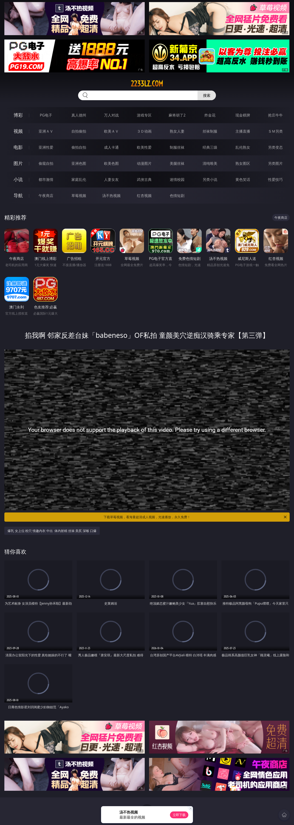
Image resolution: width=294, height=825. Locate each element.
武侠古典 (144, 179)
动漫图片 (144, 163)
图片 (18, 163)
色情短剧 (177, 195)
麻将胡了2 (177, 115)
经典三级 (210, 147)
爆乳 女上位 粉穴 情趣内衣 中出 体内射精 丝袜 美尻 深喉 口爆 (52, 531)
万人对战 (111, 115)
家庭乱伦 (78, 179)
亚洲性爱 (46, 147)
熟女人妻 (177, 131)
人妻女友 (111, 179)
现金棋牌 (242, 115)
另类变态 (275, 147)
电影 (18, 147)
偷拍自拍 (78, 147)
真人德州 (78, 115)
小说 (18, 179)
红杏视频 (144, 195)
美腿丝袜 (177, 163)
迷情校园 (177, 179)
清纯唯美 (210, 163)
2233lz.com (147, 83)
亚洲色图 (78, 163)
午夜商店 (46, 195)
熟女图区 (242, 163)
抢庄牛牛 (275, 115)
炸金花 (209, 115)
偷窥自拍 (46, 163)
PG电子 (46, 115)
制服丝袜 (177, 147)
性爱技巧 (275, 179)
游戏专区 (144, 115)
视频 (18, 131)
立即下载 (179, 815)
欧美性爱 (144, 147)
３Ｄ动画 (144, 131)
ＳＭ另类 (275, 131)
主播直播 (242, 131)
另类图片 (275, 163)
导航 (18, 195)
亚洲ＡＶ (46, 131)
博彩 (18, 115)
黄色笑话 (242, 179)
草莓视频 (78, 195)
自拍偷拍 (78, 131)
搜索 (206, 95)
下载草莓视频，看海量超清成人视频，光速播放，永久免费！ (195, 517)
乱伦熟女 (242, 147)
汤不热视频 (111, 195)
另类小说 (210, 179)
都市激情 (46, 179)
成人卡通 (111, 147)
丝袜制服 (210, 131)
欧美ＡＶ (111, 131)
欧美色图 (111, 163)
